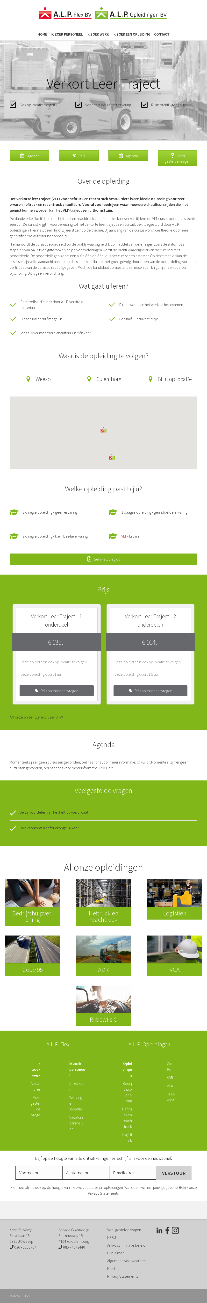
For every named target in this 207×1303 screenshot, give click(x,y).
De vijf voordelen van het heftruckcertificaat (54, 812)
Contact (161, 34)
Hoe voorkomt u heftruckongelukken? (49, 827)
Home (42, 34)
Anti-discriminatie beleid (126, 1245)
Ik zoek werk (97, 34)
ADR (170, 1077)
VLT (124, 536)
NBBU (111, 1237)
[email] (132, 1173)
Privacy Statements (122, 1276)
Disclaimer (115, 1253)
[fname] (38, 1173)
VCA (170, 1085)
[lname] (85, 1173)
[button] (103, 430)
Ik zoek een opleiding (131, 34)
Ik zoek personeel (67, 34)
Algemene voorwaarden (126, 1260)
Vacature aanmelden (76, 1123)
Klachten (114, 1268)
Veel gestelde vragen (124, 1229)
